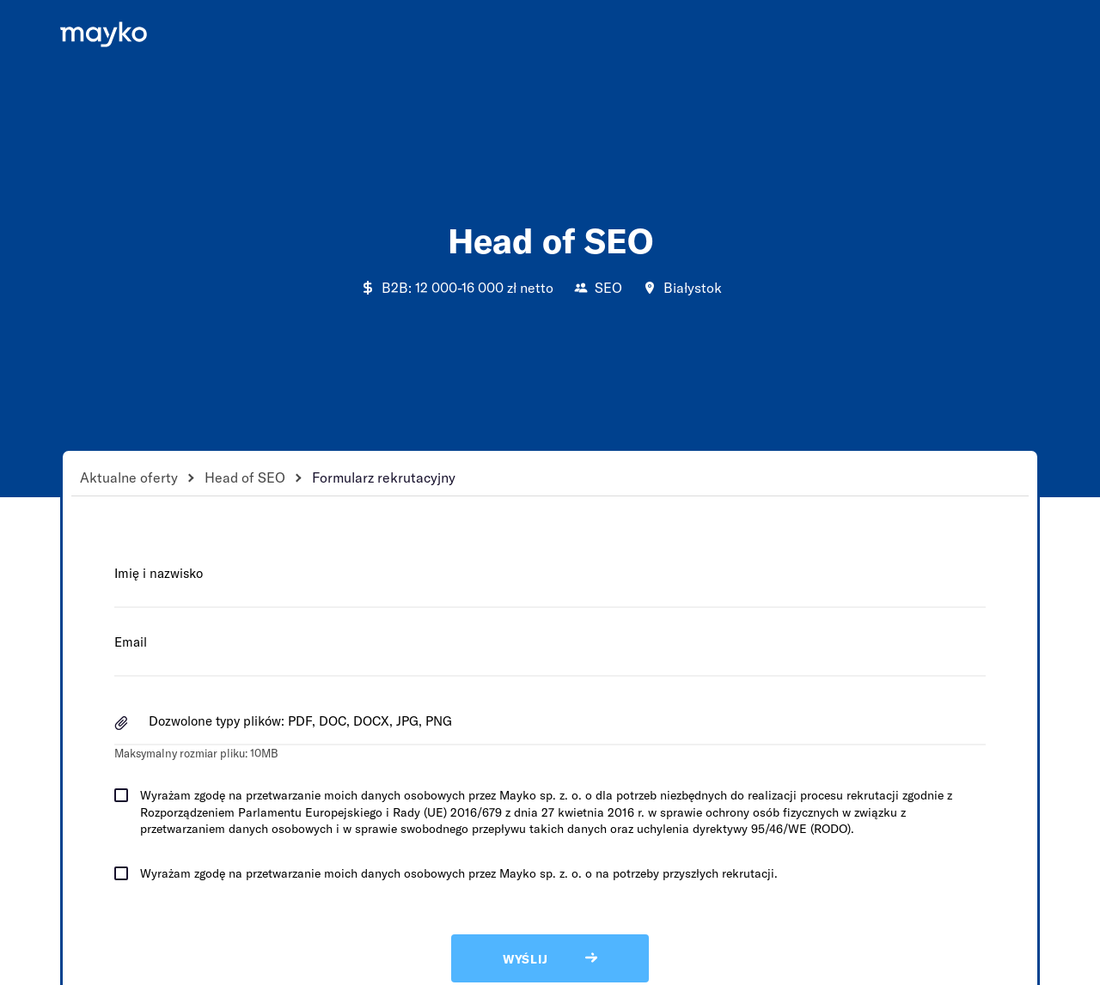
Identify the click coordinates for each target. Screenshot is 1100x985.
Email (130, 641)
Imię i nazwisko (158, 573)
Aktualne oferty (129, 477)
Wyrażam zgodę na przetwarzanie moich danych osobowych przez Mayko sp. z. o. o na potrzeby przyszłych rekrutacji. (459, 873)
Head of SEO (245, 477)
